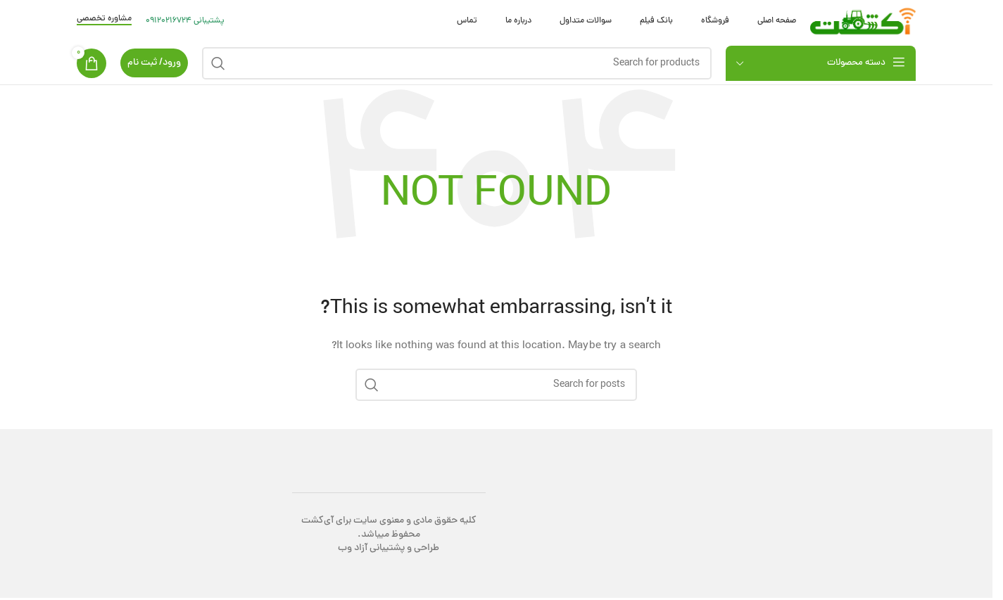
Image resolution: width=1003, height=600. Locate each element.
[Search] (457, 63)
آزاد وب (352, 548)
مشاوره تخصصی (104, 19)
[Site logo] (863, 22)
